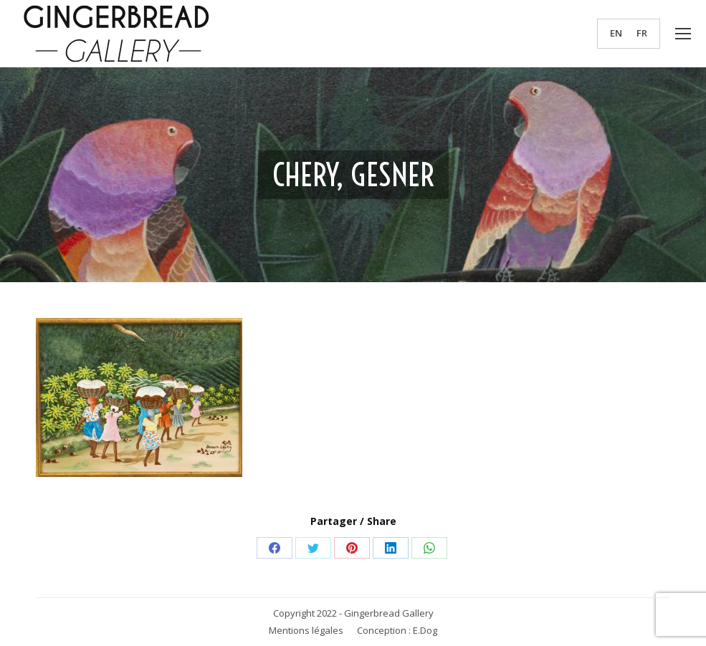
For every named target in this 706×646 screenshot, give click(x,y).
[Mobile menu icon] (683, 33)
